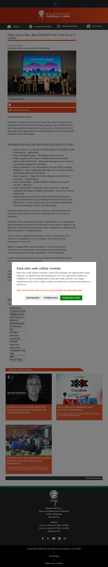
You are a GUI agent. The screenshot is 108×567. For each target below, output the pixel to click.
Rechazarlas (33, 297)
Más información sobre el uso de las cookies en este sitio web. (49, 290)
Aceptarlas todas (71, 297)
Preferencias (51, 297)
